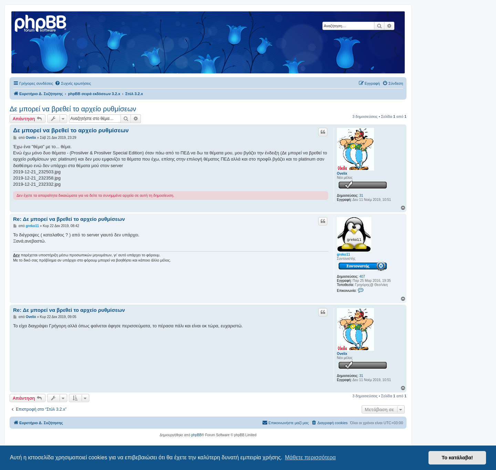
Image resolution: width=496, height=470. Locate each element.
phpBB (196, 435)
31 (361, 195)
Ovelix (342, 173)
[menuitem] (73, 83)
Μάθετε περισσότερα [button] (310, 457)
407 (362, 276)
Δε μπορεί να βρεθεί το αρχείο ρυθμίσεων (73, 109)
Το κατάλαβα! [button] (457, 457)
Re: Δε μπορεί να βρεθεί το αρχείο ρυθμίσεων (69, 219)
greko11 (343, 254)
